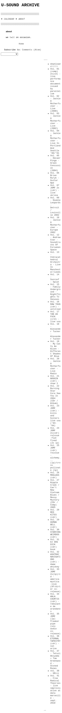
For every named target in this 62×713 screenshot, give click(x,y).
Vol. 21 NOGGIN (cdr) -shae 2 (54, 380)
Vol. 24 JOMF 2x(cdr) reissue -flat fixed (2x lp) (54, 435)
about (9, 31)
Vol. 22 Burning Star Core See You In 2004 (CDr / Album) (55, 395)
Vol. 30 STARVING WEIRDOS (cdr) (55, 533)
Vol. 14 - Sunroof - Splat (54, 278)
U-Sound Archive (20, 5)
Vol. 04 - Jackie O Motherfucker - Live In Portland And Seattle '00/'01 (55, 142)
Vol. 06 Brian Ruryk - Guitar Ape (54, 178)
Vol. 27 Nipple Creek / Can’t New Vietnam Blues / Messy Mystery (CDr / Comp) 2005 (54, 494)
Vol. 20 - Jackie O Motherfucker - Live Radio (55, 366)
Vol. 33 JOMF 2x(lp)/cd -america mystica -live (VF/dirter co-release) (55, 580)
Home (21, 44)
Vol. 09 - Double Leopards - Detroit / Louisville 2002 (55, 206)
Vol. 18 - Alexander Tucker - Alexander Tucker (55, 331)
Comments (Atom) (31, 50)
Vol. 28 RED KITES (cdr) (54, 513)
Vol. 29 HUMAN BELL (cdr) (54, 523)
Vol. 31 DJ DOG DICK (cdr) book (54, 544)
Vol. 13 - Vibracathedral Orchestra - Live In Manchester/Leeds (55, 262)
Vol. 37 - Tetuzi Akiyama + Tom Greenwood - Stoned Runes (55, 660)
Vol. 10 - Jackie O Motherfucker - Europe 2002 (55, 225)
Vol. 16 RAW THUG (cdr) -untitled (55, 305)
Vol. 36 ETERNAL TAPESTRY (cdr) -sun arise (55, 642)
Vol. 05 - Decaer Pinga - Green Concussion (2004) (55, 163)
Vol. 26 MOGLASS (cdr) (54, 475)
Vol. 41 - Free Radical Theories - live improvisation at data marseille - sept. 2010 (55, 689)
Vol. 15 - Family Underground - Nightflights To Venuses (55, 292)
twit (12, 37)
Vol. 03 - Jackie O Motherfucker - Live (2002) (55, 121)
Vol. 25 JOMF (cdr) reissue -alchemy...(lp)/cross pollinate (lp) (55, 457)
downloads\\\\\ (55, 65)
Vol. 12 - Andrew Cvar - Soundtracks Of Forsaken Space (55, 242)
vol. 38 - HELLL (54, 672)
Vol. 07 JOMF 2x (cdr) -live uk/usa (54, 190)
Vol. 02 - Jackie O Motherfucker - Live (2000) (55, 103)
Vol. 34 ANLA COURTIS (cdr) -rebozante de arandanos (55, 603)
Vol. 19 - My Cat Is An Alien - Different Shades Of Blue (55, 348)
